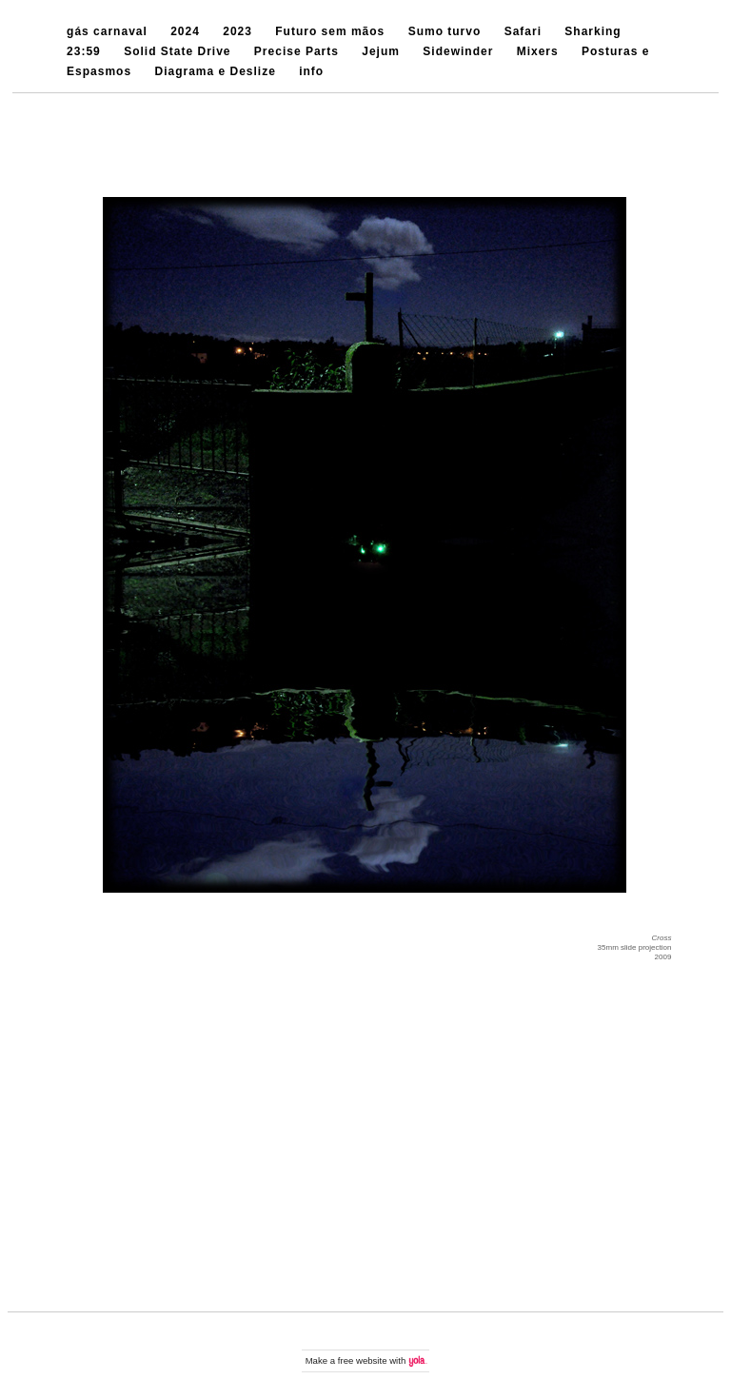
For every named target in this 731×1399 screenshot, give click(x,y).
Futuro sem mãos (330, 31)
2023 (237, 31)
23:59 (84, 51)
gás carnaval (107, 31)
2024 (185, 31)
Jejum (381, 51)
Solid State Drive (177, 51)
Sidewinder (458, 51)
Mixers (538, 51)
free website (362, 1360)
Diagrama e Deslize (214, 71)
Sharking (592, 31)
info (311, 71)
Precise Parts (296, 51)
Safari (523, 31)
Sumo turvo (445, 31)
